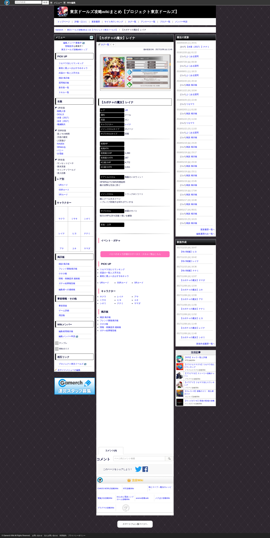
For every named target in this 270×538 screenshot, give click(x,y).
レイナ (128, 124)
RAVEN (60, 144)
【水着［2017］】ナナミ (197, 47)
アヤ (136, 296)
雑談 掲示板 (105, 317)
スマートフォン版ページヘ (135, 524)
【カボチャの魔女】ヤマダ (192, 280)
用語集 (62, 315)
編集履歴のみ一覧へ (205, 234)
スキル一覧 (64, 92)
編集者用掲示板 (66, 331)
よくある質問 (192, 56)
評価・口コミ (81, 21)
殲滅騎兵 (61, 124)
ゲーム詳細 (64, 310)
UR (126, 110)
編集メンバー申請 (67, 336)
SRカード (138, 282)
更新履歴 (96, 21)
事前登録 (63, 306)
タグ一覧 (132, 21)
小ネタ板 (104, 324)
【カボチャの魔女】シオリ (192, 337)
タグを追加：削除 (113, 44)
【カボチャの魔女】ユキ (191, 290)
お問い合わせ (37, 535)
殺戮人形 (61, 111)
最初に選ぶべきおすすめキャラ (114, 276)
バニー (60, 150)
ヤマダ (137, 303)
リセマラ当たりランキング (112, 269)
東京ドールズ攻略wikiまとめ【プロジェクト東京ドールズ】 (124, 12)
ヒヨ (119, 300)
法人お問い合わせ (51, 535)
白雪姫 (60, 153)
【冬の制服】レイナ (189, 261)
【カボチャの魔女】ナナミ (192, 309)
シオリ (103, 303)
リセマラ (190, 104)
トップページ (64, 21)
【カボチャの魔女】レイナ (192, 328)
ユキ (136, 300)
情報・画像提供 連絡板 (110, 327)
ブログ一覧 (165, 21)
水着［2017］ (63, 117)
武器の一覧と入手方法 (110, 272)
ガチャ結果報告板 (108, 330)
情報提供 (69, 46)
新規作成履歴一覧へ (205, 344)
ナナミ (120, 303)
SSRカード (122, 282)
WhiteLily (61, 147)
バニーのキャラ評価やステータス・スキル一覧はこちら (135, 254)
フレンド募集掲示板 (109, 320)
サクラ (103, 296)
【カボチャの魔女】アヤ (191, 299)
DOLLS (60, 114)
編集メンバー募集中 (72, 43)
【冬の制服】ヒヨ (188, 252)
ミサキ (103, 300)
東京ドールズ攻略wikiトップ (74, 49)
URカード (104, 282)
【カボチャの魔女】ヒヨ (191, 318)
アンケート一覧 (148, 21)
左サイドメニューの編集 (67, 370)
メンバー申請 (181, 21)
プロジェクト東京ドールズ (71, 364)
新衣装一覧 (64, 87)
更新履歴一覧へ (207, 229)
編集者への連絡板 (67, 289)
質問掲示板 (64, 83)
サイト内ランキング (114, 21)
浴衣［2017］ (63, 121)
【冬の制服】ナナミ (189, 270)
